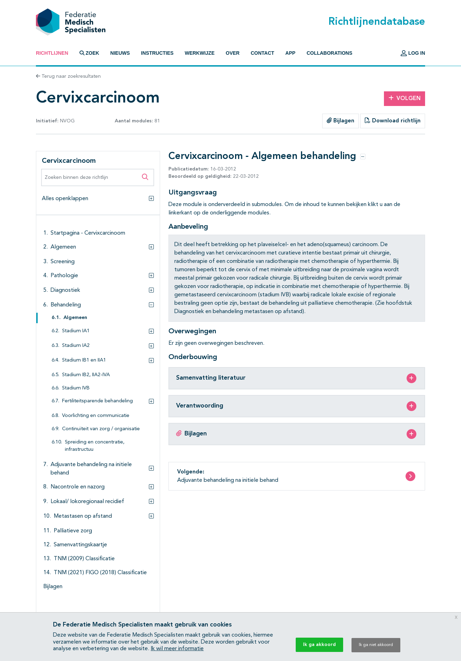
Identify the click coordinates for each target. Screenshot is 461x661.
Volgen (404, 98)
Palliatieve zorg (73, 531)
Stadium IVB (76, 388)
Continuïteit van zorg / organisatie (101, 429)
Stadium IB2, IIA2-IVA (86, 375)
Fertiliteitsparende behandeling (97, 401)
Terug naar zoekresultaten (68, 76)
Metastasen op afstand (83, 516)
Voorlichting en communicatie (95, 415)
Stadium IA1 (76, 331)
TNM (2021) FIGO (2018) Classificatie (100, 573)
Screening (63, 262)
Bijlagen (340, 120)
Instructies (157, 53)
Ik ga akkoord (319, 644)
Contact (262, 53)
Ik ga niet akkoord (376, 645)
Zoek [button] (89, 53)
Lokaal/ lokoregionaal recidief (87, 501)
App (290, 53)
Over (233, 53)
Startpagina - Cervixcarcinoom (88, 233)
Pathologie (64, 276)
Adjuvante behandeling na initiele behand (91, 469)
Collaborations (329, 53)
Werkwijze (200, 53)
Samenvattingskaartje (80, 545)
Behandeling (66, 305)
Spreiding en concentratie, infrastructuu (94, 446)
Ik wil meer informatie (177, 649)
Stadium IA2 (76, 345)
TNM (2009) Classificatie (84, 559)
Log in (413, 53)
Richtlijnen (52, 53)
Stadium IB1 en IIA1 (84, 360)
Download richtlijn (393, 120)
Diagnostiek (65, 290)
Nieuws (120, 53)
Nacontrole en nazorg (78, 487)
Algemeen (63, 247)
